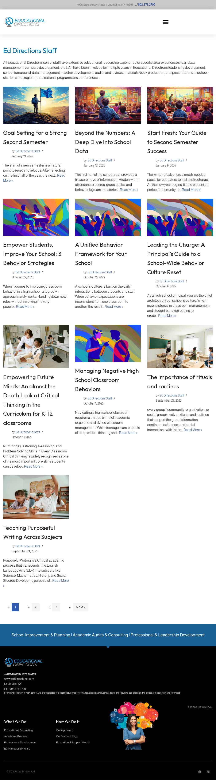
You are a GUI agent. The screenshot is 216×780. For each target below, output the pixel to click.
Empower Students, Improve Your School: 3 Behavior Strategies (32, 253)
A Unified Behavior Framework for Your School (101, 253)
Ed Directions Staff (27, 151)
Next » (80, 607)
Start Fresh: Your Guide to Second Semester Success (177, 142)
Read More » (129, 190)
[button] (165, 22)
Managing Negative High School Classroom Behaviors (107, 380)
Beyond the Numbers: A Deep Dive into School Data (105, 142)
